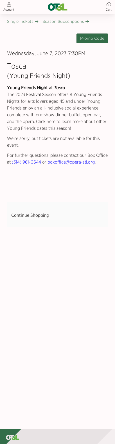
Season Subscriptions (65, 21)
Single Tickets (22, 21)
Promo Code (92, 38)
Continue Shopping (30, 215)
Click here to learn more (59, 121)
